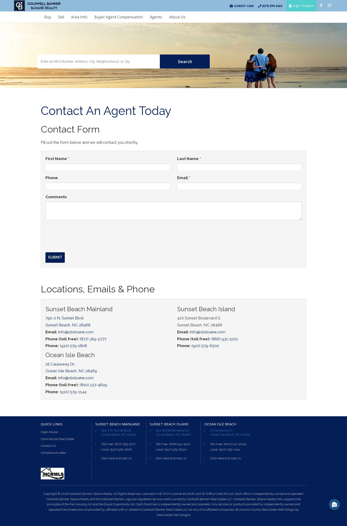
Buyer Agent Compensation (118, 17)
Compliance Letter (53, 452)
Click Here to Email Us (116, 458)
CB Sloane (37, 6)
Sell (61, 17)
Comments (56, 197)
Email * (183, 177)
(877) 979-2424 (270, 5)
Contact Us (48, 445)
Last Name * (189, 158)
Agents (156, 17)
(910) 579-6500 (205, 345)
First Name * (57, 158)
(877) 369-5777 (93, 339)
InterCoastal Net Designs (173, 515)
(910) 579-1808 (73, 345)
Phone (51, 177)
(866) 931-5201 (224, 339)
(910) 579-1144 (73, 391)
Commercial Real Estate (57, 439)
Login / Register (301, 5)
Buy (47, 17)
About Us (177, 17)
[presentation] (80, 233)
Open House (49, 432)
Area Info (79, 17)
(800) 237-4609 (93, 385)
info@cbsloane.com (76, 332)
